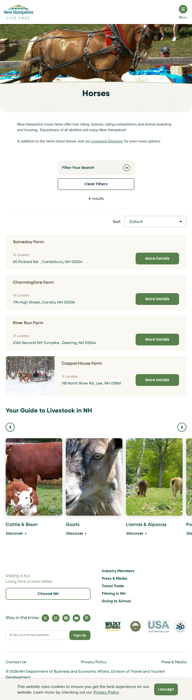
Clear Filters (96, 184)
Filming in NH (114, 594)
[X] (45, 618)
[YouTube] (76, 618)
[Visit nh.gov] (135, 626)
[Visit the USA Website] (158, 626)
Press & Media (114, 579)
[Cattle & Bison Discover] (34, 490)
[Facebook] (66, 618)
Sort (117, 221)
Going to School (116, 601)
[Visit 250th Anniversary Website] (180, 626)
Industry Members (118, 571)
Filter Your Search (96, 167)
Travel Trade (113, 586)
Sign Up (79, 635)
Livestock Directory (107, 141)
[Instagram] (55, 618)
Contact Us (16, 662)
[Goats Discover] (94, 490)
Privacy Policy (93, 662)
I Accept (166, 689)
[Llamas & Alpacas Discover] (154, 490)
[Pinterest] (86, 618)
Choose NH (48, 593)
